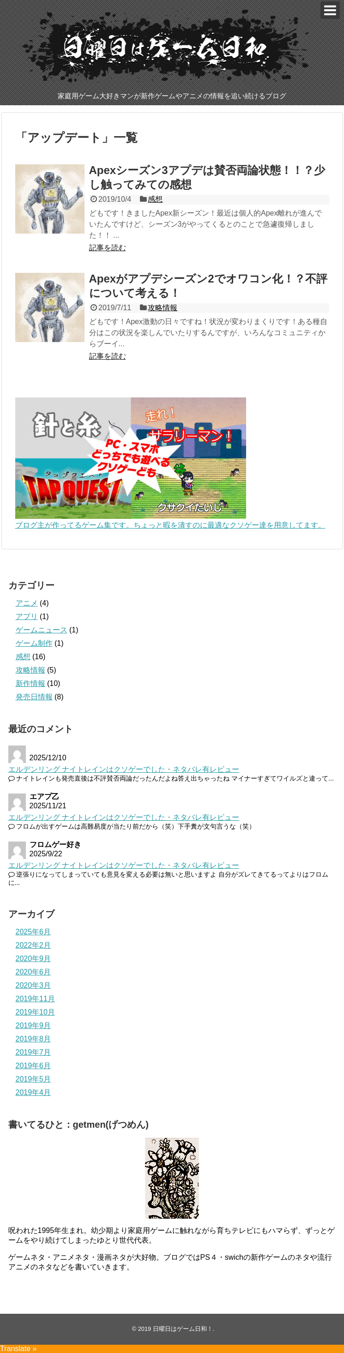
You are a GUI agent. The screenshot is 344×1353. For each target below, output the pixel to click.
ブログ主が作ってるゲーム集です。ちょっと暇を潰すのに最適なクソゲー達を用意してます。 (170, 525)
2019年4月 (33, 1092)
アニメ (27, 603)
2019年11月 (35, 999)
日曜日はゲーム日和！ (183, 1328)
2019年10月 (35, 1012)
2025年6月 (33, 932)
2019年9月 (33, 1025)
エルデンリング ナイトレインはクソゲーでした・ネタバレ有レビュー (123, 769)
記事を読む (107, 248)
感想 (155, 199)
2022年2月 (33, 945)
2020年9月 (33, 958)
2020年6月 (33, 972)
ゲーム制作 (34, 643)
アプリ (27, 616)
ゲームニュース (41, 630)
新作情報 (30, 683)
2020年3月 (33, 985)
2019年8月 (33, 1039)
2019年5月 (33, 1079)
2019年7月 (33, 1052)
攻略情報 (162, 308)
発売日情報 (34, 697)
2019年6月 (33, 1066)
